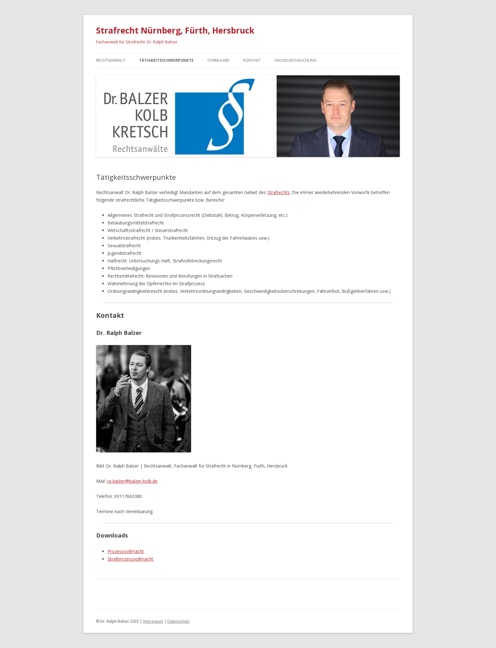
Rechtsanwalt (110, 60)
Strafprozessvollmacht (130, 559)
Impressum (153, 621)
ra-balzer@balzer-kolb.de (132, 481)
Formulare (218, 60)
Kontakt (252, 60)
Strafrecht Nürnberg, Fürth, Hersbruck (175, 30)
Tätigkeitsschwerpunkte (166, 60)
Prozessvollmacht (126, 551)
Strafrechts (278, 192)
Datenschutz (178, 621)
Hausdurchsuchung (296, 60)
